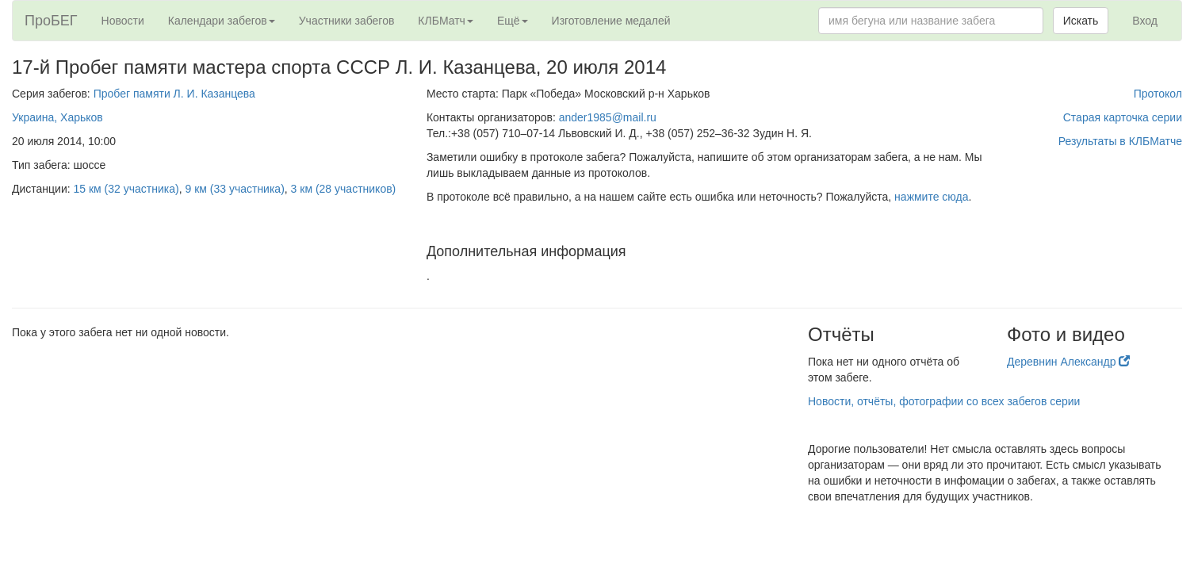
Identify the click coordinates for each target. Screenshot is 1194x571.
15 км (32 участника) (126, 188)
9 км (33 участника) (234, 188)
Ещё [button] (512, 20)
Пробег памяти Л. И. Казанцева (174, 93)
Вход (1145, 20)
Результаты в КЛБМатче (1120, 141)
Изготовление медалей (611, 20)
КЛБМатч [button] (445, 20)
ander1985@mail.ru (607, 117)
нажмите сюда (931, 196)
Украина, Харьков (57, 117)
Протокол (1158, 93)
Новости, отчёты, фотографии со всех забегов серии (944, 401)
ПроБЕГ (51, 21)
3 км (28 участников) (343, 188)
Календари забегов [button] (221, 20)
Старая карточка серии (1122, 117)
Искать (1081, 20)
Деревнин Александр (1068, 361)
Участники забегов (347, 20)
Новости (122, 20)
